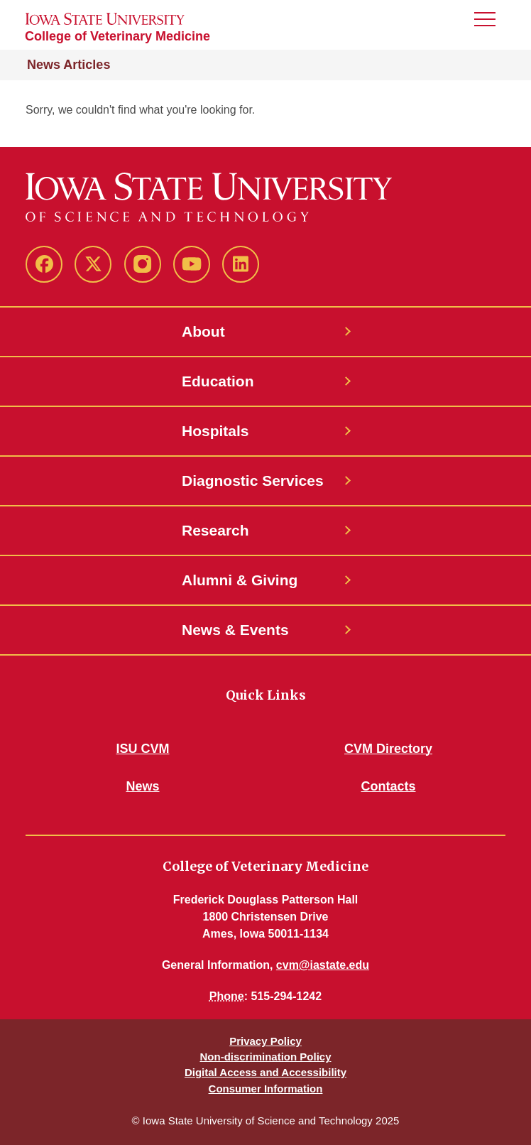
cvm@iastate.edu (322, 965)
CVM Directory (388, 749)
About (203, 331)
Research (215, 530)
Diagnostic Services (253, 480)
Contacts (388, 786)
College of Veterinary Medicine (117, 36)
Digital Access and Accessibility (265, 1072)
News (142, 786)
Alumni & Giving (239, 580)
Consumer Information (266, 1088)
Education (218, 381)
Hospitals (215, 431)
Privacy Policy (265, 1041)
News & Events (235, 630)
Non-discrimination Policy (265, 1057)
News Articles (68, 65)
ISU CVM (142, 749)
